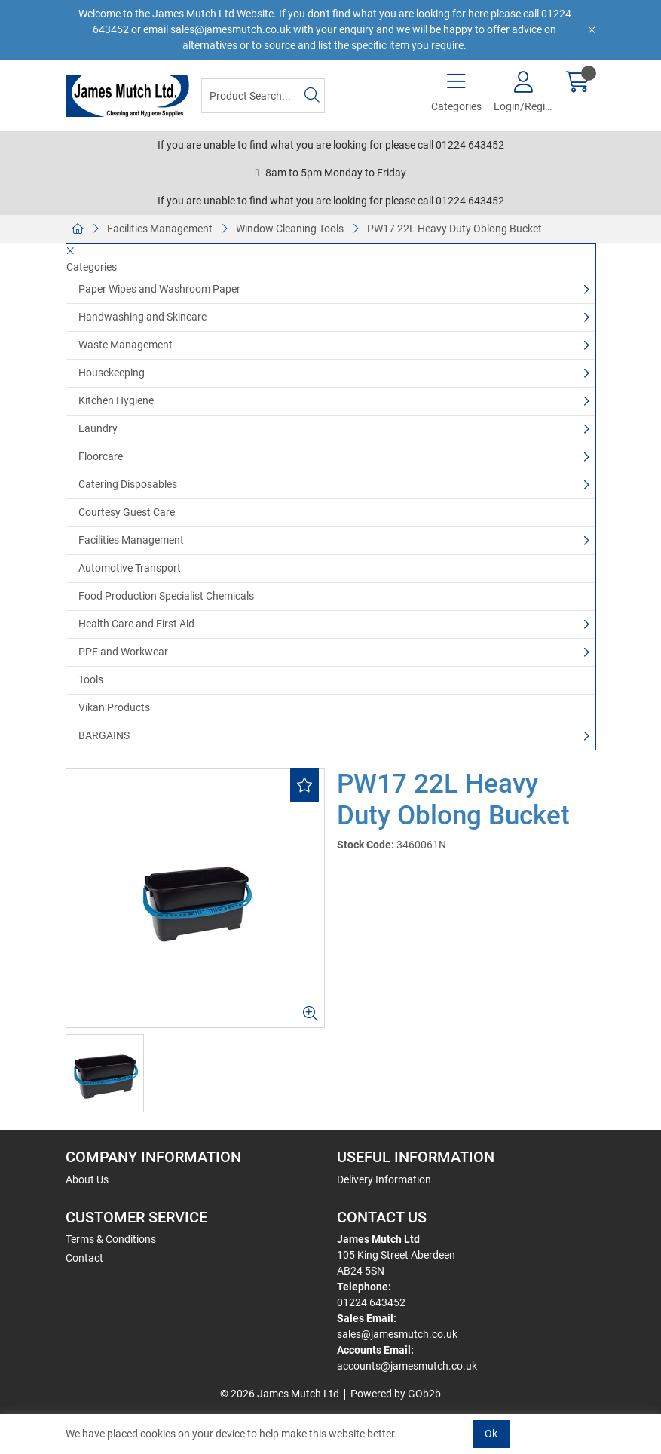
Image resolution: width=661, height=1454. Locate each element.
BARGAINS (104, 735)
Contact (84, 1258)
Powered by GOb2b (395, 1394)
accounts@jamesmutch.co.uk (407, 1366)
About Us (87, 1179)
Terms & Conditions (111, 1239)
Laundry (98, 428)
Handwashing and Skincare (142, 317)
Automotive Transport (129, 568)
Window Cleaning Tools (290, 228)
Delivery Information (384, 1179)
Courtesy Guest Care (126, 512)
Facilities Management (160, 228)
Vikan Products (114, 707)
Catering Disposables (127, 484)
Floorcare (100, 456)
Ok (491, 1434)
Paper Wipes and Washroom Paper (159, 289)
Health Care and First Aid (136, 624)
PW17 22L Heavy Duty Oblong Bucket (454, 228)
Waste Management (125, 345)
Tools (90, 679)
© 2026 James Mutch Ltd (279, 1394)
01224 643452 (371, 1302)
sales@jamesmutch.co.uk (397, 1334)
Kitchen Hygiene (116, 400)
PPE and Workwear (123, 652)
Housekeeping (111, 373)
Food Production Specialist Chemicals (166, 596)
